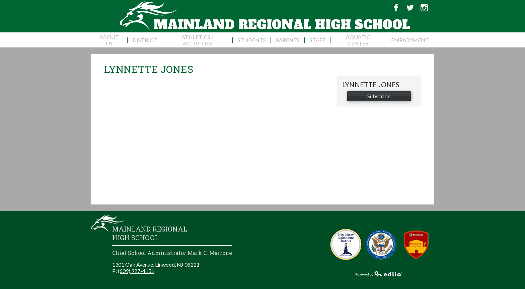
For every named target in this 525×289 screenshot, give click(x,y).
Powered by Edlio (378, 273)
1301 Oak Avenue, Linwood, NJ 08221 (156, 264)
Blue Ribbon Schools (381, 244)
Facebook (396, 7)
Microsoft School (416, 244)
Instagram (424, 7)
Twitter (410, 7)
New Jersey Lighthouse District (346, 244)
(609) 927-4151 (136, 271)
